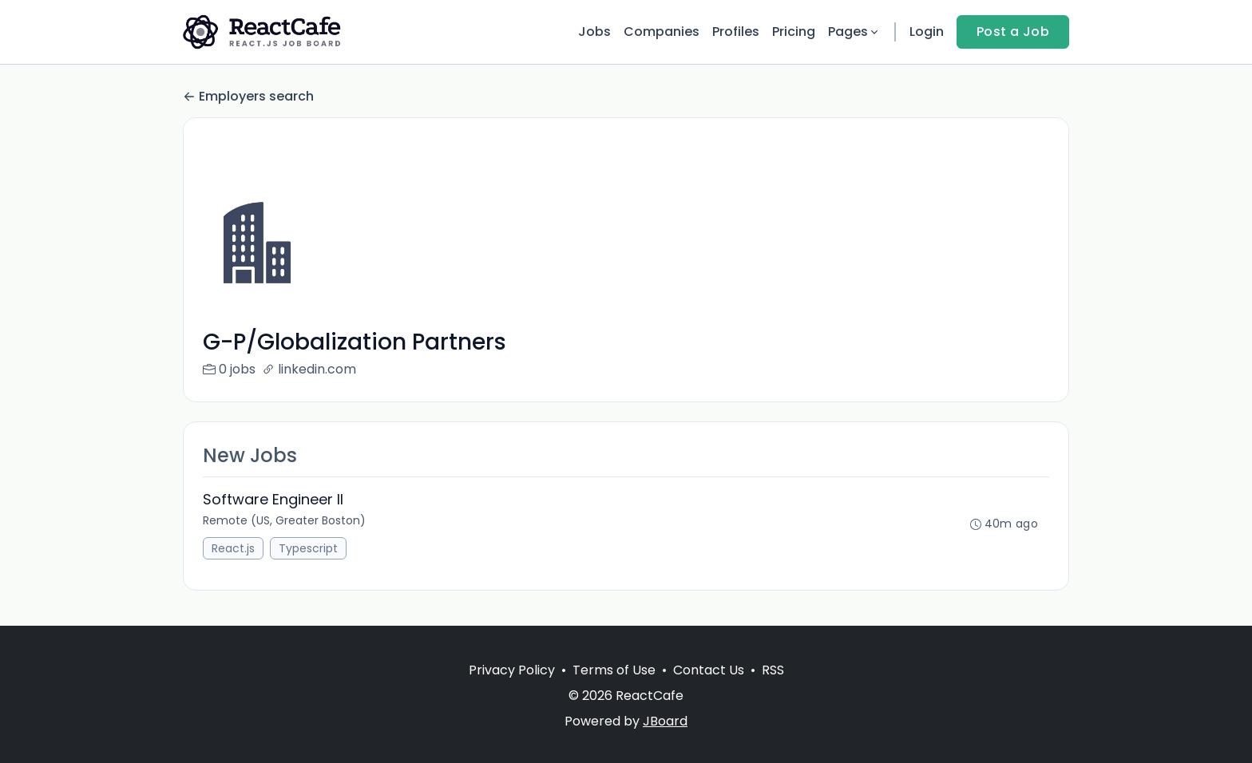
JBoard (665, 721)
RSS (773, 670)
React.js (233, 548)
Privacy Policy (512, 670)
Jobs (594, 31)
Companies (661, 31)
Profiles (735, 31)
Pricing (793, 31)
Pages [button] (854, 31)
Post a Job (1013, 31)
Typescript (308, 548)
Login (926, 31)
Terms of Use (614, 670)
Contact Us (708, 670)
